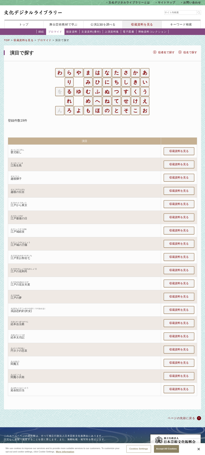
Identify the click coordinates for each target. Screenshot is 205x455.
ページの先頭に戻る (181, 418)
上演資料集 (112, 31)
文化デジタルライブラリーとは (129, 2)
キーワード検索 (181, 24)
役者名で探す (166, 52)
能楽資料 (72, 31)
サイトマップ (167, 2)
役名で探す (190, 52)
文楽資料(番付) (91, 31)
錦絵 (41, 31)
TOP (7, 40)
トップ (24, 24)
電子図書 (128, 31)
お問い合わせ (192, 2)
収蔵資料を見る (142, 24)
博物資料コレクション (152, 31)
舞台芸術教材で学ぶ (63, 24)
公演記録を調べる (103, 24)
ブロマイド (55, 31)
